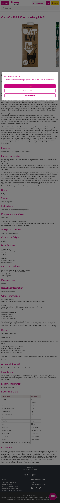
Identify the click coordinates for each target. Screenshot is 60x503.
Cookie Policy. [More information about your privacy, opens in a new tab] (26, 80)
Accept (30, 86)
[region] (30, 86)
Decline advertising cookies (30, 90)
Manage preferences (30, 95)
